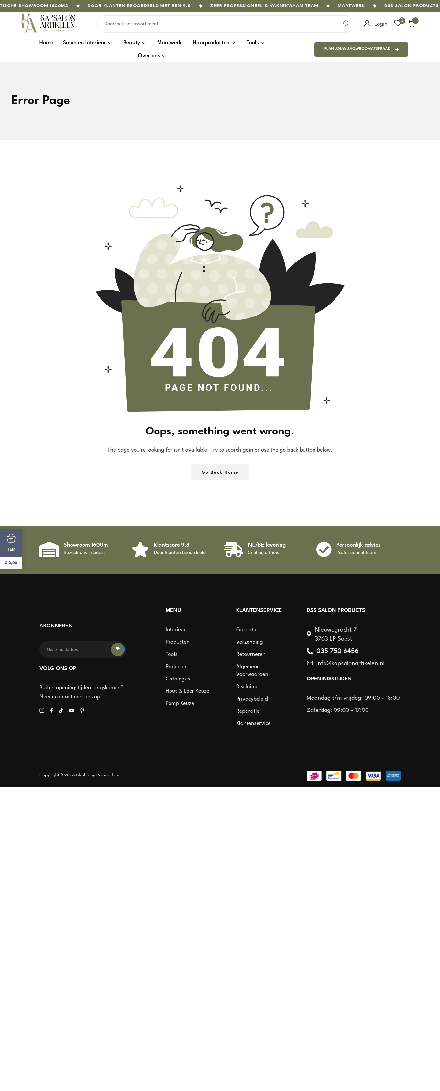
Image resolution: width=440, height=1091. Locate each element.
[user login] (367, 23)
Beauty (134, 43)
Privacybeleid (252, 699)
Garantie (247, 630)
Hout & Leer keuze (187, 691)
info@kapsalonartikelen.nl (350, 664)
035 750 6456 (337, 651)
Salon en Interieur (87, 43)
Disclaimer (248, 687)
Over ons (152, 56)
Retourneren (251, 654)
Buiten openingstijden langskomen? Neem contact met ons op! (81, 692)
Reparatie (247, 711)
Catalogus (178, 679)
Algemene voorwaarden (252, 670)
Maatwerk (358, 6)
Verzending (249, 642)
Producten (178, 642)
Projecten (177, 666)
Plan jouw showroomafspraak (361, 49)
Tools (255, 43)
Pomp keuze (180, 703)
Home (46, 43)
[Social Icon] (41, 710)
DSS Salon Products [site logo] (77, 610)
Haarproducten (214, 43)
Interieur (176, 630)
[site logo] (48, 32)
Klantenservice (253, 723)
